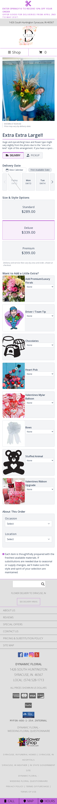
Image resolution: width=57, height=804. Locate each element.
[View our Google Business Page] (25, 656)
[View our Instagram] (31, 656)
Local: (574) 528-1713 (28, 680)
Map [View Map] (29, 801)
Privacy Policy (15, 786)
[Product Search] (29, 584)
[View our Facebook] (20, 656)
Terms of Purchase (37, 786)
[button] (28, 715)
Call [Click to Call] (9, 801)
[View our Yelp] (36, 656)
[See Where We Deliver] (28, 601)
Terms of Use (28, 791)
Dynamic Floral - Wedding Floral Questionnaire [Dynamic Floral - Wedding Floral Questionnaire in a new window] (28, 729)
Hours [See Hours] (47, 801)
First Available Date (40, 169)
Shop (14, 52)
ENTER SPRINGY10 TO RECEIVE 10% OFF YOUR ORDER (29, 10)
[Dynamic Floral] (28, 44)
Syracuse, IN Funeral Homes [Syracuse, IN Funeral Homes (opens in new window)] (20, 754)
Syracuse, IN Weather (14, 765)
